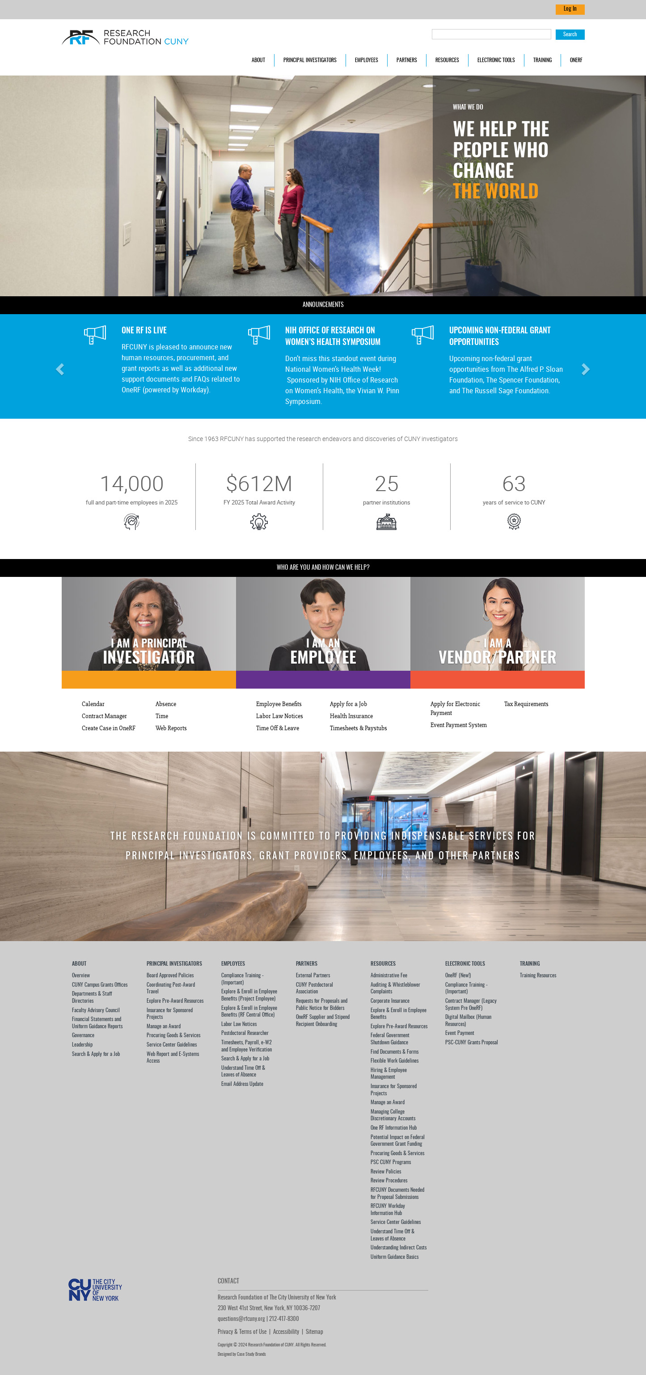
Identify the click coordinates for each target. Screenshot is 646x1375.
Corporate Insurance (390, 1001)
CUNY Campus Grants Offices (99, 985)
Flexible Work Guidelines (394, 1061)
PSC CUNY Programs (391, 1162)
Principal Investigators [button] (310, 60)
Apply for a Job (348, 704)
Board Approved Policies (170, 975)
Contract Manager (104, 716)
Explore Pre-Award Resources (175, 1001)
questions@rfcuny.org (241, 1319)
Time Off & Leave (277, 728)
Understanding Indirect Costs (398, 1247)
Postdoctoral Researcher (245, 1033)
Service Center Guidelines (172, 1044)
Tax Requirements (526, 704)
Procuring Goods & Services (173, 1035)
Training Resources (538, 975)
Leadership (82, 1044)
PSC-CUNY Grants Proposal (471, 1042)
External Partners (313, 975)
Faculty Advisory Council (96, 1010)
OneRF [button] (576, 60)
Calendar (93, 704)
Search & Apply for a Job (96, 1054)
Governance (83, 1035)
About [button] (258, 60)
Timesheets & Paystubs (358, 728)
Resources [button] (447, 60)
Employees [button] (366, 60)
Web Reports (171, 728)
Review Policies (386, 1171)
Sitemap (314, 1332)
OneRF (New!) (458, 975)
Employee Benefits (279, 704)
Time (162, 716)
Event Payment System (459, 725)
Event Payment (459, 1033)
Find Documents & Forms (394, 1052)
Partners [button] (407, 60)
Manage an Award (164, 1026)
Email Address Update (242, 1084)
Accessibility (286, 1332)
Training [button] (542, 60)
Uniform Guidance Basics (394, 1257)
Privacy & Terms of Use (242, 1332)
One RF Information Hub (394, 1128)
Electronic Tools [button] (496, 60)
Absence (166, 704)
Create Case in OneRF (108, 728)
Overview (81, 975)
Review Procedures (389, 1180)
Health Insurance (351, 716)
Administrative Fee (389, 975)
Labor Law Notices (279, 716)
